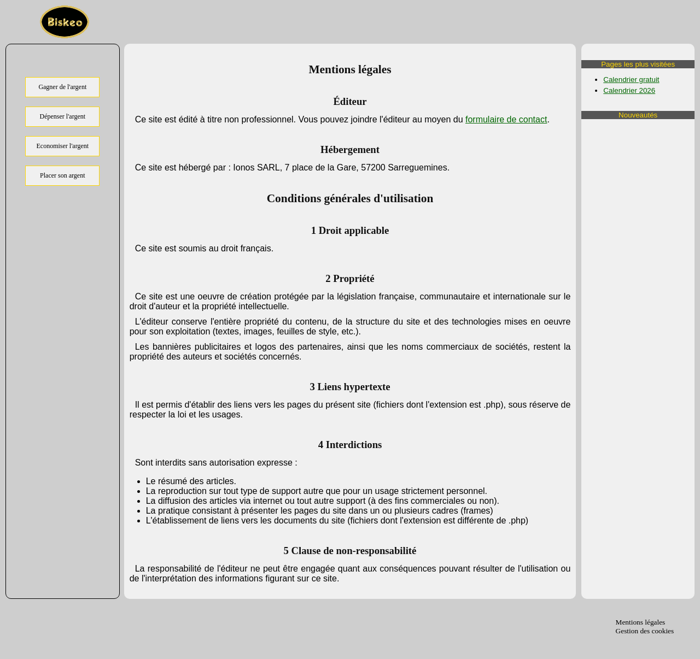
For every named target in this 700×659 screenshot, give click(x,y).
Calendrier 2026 (629, 90)
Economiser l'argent (63, 146)
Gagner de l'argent (62, 87)
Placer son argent (62, 175)
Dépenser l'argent (63, 116)
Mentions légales (641, 622)
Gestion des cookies (645, 631)
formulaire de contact (506, 119)
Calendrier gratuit (631, 79)
